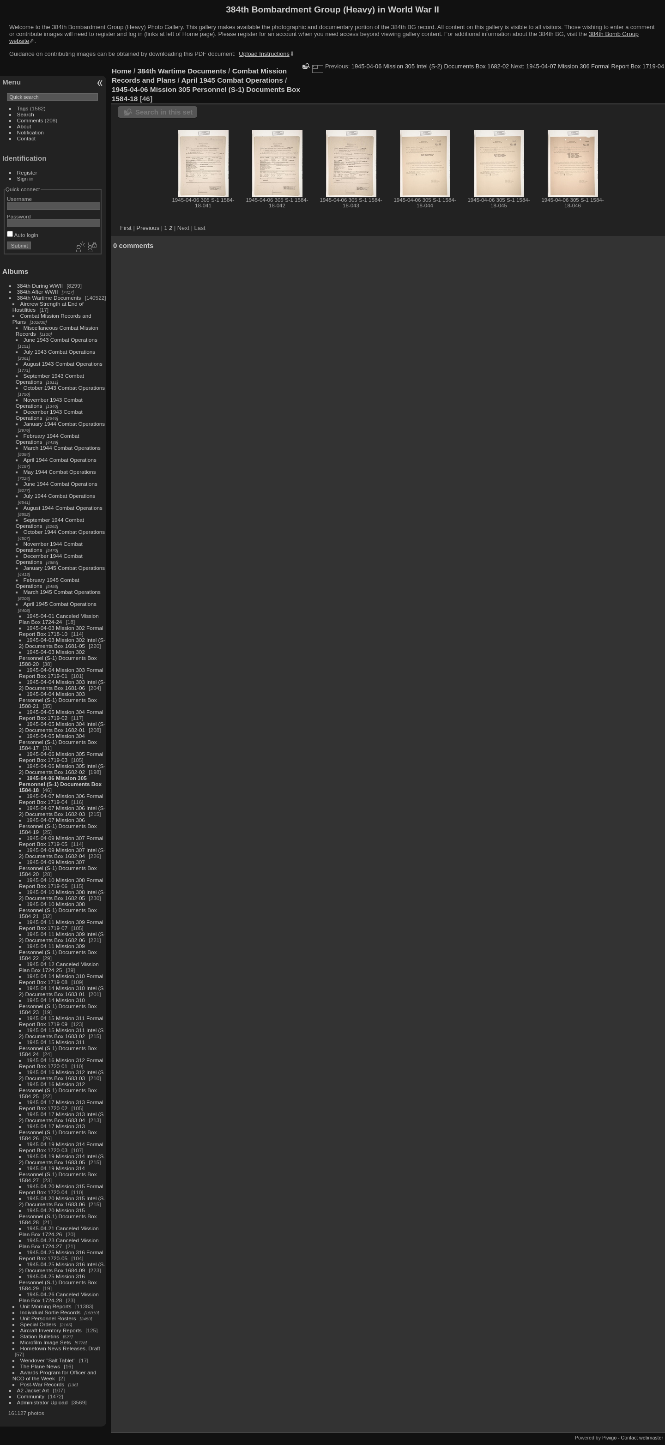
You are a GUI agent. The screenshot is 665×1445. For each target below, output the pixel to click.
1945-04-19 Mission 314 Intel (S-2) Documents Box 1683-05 (62, 1159)
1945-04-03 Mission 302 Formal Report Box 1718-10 (61, 631)
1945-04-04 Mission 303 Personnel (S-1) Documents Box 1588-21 (58, 700)
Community (31, 1396)
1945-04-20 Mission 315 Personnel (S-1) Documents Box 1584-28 (58, 1216)
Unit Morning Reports (46, 1306)
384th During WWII (40, 286)
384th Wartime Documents (49, 298)
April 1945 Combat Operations (60, 604)
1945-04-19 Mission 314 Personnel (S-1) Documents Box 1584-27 (58, 1174)
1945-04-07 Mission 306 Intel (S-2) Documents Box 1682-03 (62, 811)
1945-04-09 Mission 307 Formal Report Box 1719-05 (61, 841)
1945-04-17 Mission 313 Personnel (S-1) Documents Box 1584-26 (58, 1132)
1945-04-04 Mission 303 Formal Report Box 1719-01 (61, 673)
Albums (15, 271)
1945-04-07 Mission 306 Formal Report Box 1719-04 (61, 799)
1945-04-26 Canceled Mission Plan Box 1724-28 (59, 1297)
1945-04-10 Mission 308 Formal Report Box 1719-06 (61, 883)
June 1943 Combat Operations (60, 340)
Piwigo (609, 1437)
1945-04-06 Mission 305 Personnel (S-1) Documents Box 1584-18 (60, 784)
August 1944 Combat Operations (63, 508)
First (126, 227)
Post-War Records (42, 1384)
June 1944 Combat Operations (60, 484)
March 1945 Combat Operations (62, 592)
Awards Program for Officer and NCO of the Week (54, 1375)
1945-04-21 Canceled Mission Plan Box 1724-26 (59, 1231)
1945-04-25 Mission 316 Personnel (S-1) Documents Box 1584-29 (58, 1282)
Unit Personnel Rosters (48, 1318)
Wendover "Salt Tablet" (48, 1360)
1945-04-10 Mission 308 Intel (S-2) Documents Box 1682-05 (62, 895)
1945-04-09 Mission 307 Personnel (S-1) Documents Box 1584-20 (58, 868)
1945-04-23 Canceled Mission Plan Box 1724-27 (59, 1243)
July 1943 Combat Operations (60, 352)
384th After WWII (37, 292)
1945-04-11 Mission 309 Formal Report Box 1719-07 (61, 925)
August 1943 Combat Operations (63, 364)
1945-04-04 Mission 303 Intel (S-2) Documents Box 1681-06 (62, 685)
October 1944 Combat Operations (64, 532)
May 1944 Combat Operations (60, 472)
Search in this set (164, 112)
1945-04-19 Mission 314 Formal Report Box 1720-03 (61, 1147)
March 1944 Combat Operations (62, 448)
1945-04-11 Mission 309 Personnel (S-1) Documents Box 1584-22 (58, 952)
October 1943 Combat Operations (64, 388)
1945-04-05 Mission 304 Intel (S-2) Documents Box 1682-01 (62, 727)
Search (25, 114)
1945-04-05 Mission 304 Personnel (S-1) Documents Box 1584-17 (58, 742)
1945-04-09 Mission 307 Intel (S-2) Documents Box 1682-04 (62, 853)
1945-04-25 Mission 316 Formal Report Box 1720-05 (61, 1255)
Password (19, 216)
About (24, 126)
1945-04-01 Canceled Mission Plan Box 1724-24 (59, 619)
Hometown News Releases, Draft (60, 1348)
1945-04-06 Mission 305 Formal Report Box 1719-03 (61, 757)
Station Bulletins (39, 1336)
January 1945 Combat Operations (64, 568)
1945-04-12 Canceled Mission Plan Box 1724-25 (59, 967)
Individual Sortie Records (50, 1312)
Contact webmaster (642, 1437)
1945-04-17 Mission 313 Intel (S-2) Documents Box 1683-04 (62, 1117)
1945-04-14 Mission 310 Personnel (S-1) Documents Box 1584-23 (58, 1006)
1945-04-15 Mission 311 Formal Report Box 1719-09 (61, 1021)
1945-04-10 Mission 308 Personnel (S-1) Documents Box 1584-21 (58, 910)
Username (19, 199)
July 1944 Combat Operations (60, 496)
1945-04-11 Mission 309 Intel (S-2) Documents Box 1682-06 (62, 937)
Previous (147, 227)
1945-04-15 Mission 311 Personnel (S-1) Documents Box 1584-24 (58, 1048)
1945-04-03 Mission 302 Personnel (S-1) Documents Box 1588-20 (58, 658)
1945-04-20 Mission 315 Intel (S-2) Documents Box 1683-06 (62, 1201)
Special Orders (38, 1324)
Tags (23, 108)
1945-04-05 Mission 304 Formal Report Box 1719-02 (61, 715)
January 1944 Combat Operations (64, 424)
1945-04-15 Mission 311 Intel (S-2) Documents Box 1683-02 (62, 1033)
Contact (26, 138)
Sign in (25, 178)
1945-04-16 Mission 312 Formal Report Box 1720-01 (61, 1063)
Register (27, 172)
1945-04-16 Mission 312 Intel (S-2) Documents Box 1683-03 (62, 1075)
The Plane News (40, 1366)
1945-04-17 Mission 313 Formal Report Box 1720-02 (61, 1105)
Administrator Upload (42, 1402)
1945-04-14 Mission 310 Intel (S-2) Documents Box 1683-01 (62, 991)
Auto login (22, 235)
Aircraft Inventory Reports (51, 1330)
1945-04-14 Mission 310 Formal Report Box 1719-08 (61, 979)
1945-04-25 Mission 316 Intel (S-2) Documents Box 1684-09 (62, 1267)
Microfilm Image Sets (45, 1342)
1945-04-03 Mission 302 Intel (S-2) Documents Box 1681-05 (62, 643)
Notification (30, 132)
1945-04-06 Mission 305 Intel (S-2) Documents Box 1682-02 (62, 769)
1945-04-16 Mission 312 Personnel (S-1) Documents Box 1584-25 (58, 1090)
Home (122, 71)
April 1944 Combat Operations (60, 460)
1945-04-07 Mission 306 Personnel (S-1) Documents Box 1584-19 (58, 826)
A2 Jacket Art (33, 1390)
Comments (30, 120)
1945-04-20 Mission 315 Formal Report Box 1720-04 (61, 1189)
